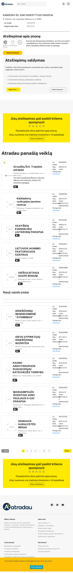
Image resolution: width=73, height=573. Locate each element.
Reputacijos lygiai (45, 528)
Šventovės (56, 174)
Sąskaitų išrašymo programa (49, 549)
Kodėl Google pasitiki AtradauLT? (50, 534)
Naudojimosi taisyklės (12, 546)
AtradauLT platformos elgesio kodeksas (19, 557)
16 (44, 451)
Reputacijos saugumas (46, 536)
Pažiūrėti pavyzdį (58, 89)
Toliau (67, 451)
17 (49, 451)
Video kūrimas (43, 546)
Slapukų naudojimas (12, 551)
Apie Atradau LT (44, 523)
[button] (68, 3)
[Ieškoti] (31, 4)
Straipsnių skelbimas (46, 531)
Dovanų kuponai (44, 551)
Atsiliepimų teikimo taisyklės (15, 554)
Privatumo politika (11, 549)
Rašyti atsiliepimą (12, 53)
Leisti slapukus (36, 567)
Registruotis (13, 89)
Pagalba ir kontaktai (46, 525)
